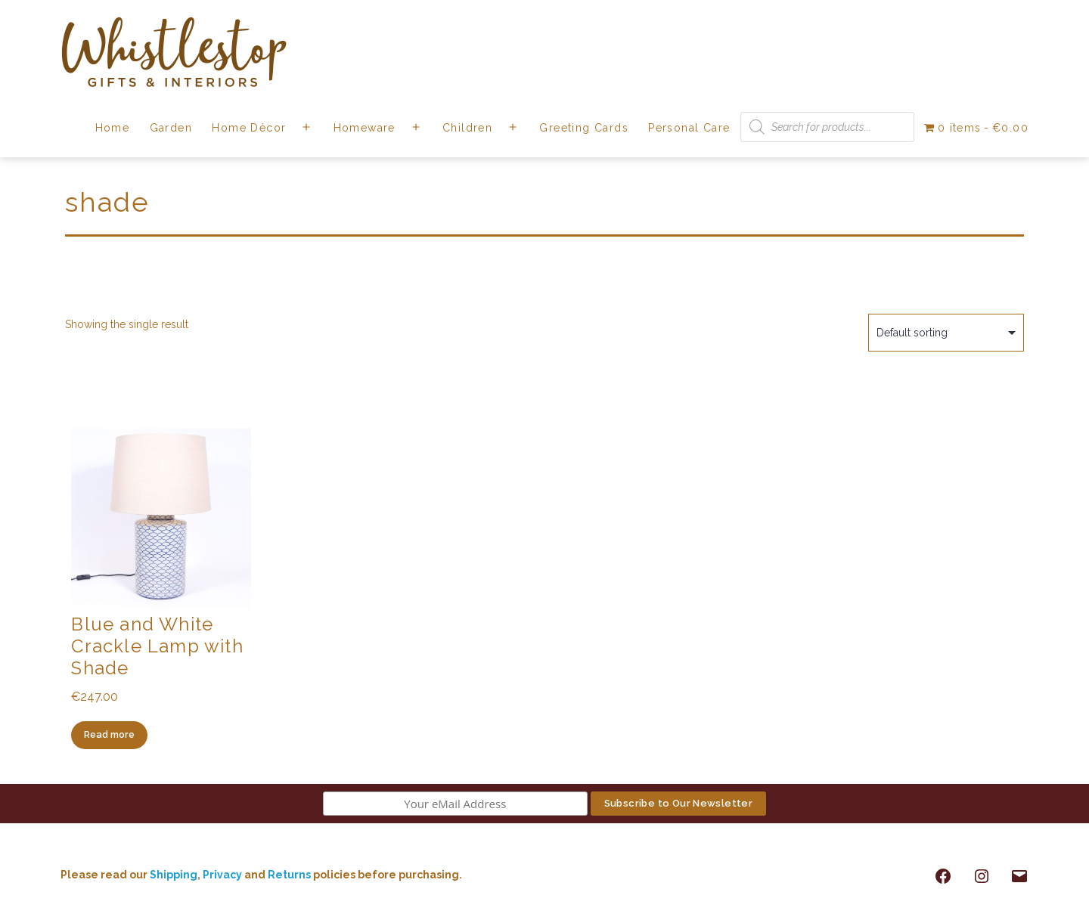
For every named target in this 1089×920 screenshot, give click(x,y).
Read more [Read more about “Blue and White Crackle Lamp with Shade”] (109, 734)
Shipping (173, 875)
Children (467, 128)
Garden (171, 128)
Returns (290, 875)
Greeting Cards (583, 128)
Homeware (365, 128)
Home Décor (249, 128)
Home (112, 128)
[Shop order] (946, 333)
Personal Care (689, 128)
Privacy (222, 875)
